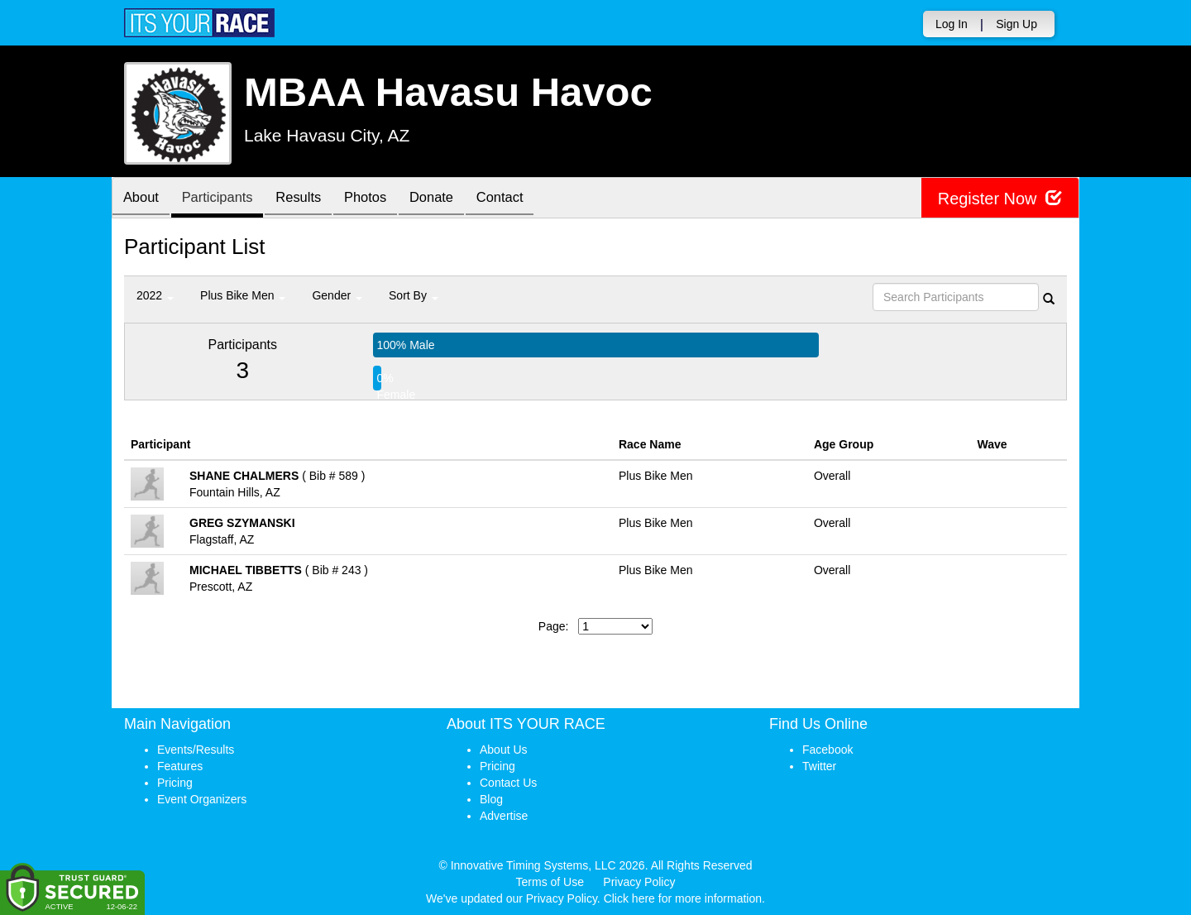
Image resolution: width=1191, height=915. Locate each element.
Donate (451, 199)
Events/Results (195, 749)
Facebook (827, 749)
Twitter (819, 766)
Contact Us (508, 782)
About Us (504, 749)
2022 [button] (155, 295)
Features (180, 766)
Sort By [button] (413, 295)
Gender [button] (337, 295)
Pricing (175, 782)
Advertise (504, 815)
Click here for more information (683, 898)
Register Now (999, 198)
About (143, 199)
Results (310, 199)
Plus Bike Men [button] (242, 295)
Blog (491, 799)
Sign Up (1016, 24)
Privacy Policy (639, 882)
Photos (381, 199)
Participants (224, 199)
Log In (951, 24)
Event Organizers (201, 799)
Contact (524, 199)
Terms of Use (550, 882)
